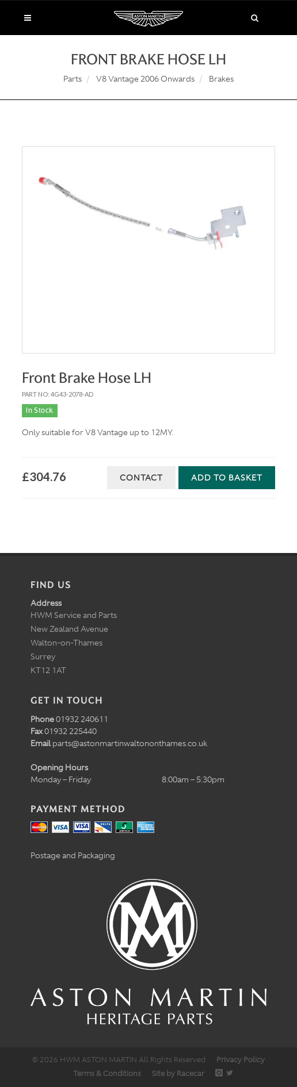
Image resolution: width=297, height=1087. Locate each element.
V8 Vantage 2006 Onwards (145, 79)
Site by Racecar (178, 1073)
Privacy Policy (240, 1060)
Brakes (221, 79)
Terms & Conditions (107, 1073)
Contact (141, 478)
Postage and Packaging (73, 855)
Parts (72, 79)
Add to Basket (226, 478)
